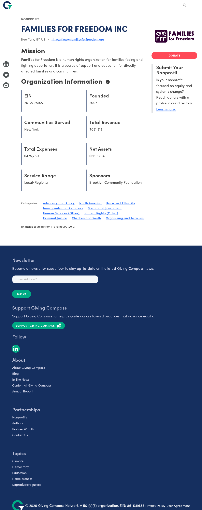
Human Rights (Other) (101, 213)
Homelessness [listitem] (22, 479)
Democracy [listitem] (20, 467)
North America (90, 203)
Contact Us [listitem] (20, 435)
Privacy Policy (155, 506)
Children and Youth (86, 218)
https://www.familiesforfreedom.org (77, 39)
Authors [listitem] (17, 423)
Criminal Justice (55, 218)
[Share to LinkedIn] (6, 64)
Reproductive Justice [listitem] (26, 484)
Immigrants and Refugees (63, 208)
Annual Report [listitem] (22, 391)
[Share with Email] (6, 85)
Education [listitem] (19, 473)
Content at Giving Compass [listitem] (31, 385)
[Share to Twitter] (6, 75)
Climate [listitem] (17, 461)
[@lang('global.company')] (7, 5)
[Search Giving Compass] (184, 5)
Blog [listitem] (15, 373)
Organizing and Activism (125, 218)
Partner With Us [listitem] (23, 429)
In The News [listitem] (20, 379)
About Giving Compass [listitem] (28, 367)
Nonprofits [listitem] (19, 417)
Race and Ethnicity (120, 203)
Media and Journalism (105, 208)
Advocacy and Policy (59, 203)
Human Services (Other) (61, 213)
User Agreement (178, 506)
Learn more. (166, 109)
